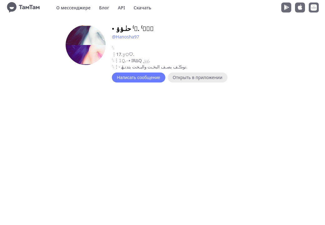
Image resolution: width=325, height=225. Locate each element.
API (121, 8)
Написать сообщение (138, 77)
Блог (104, 8)
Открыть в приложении (197, 77)
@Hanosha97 (125, 37)
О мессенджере (73, 8)
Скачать (142, 8)
